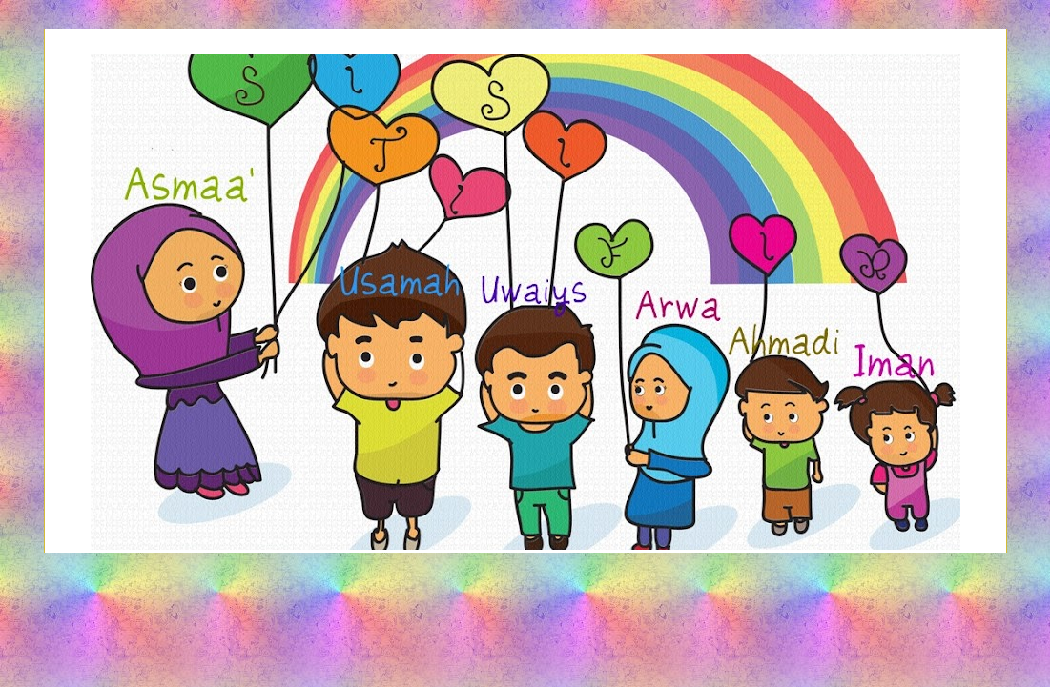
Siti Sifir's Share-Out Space (525, 107)
